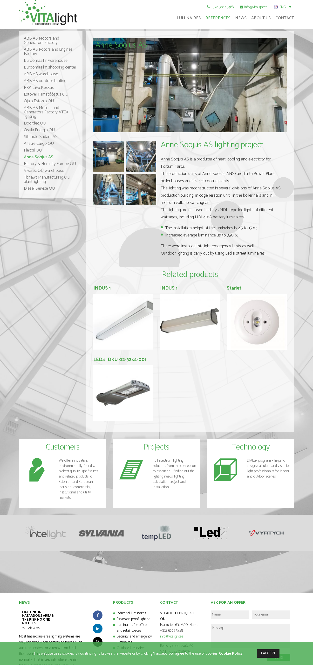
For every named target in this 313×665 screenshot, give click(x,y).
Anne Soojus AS (38, 157)
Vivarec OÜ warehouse (44, 170)
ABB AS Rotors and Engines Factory (48, 51)
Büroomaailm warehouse (46, 60)
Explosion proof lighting (133, 619)
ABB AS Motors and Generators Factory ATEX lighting (46, 112)
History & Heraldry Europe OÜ (50, 163)
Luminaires (189, 18)
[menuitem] (282, 7)
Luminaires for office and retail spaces (132, 628)
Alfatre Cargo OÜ (39, 143)
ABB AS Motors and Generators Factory (41, 40)
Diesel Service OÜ (39, 188)
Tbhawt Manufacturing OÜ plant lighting (47, 179)
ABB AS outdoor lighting (45, 80)
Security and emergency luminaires (134, 639)
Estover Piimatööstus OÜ (46, 94)
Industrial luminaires (131, 613)
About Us (261, 18)
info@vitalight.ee (255, 7)
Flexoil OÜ (33, 150)
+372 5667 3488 (222, 7)
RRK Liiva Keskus (39, 87)
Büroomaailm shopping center (50, 67)
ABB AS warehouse (41, 74)
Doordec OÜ (35, 123)
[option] (46, 532)
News (240, 18)
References (217, 18)
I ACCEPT (268, 653)
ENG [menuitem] (282, 7)
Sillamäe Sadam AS (41, 136)
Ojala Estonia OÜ (39, 101)
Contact (284, 18)
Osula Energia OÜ (39, 130)
